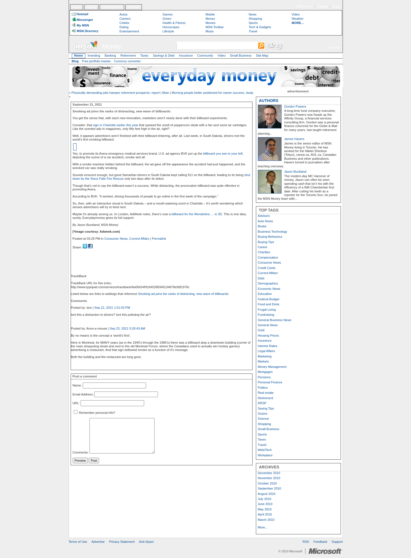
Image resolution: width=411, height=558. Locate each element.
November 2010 (269, 478)
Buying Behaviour (270, 236)
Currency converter (127, 61)
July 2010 (264, 499)
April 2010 (265, 514)
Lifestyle (134, 7)
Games (167, 14)
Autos (77, 7)
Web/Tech (265, 450)
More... (263, 527)
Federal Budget (269, 299)
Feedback (320, 541)
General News (268, 325)
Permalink (159, 238)
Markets (263, 361)
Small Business (240, 55)
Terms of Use (78, 541)
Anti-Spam (146, 541)
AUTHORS (268, 100)
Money (92, 7)
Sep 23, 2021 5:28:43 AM (127, 328)
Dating (123, 27)
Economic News (269, 288)
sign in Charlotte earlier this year (115, 125)
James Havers (294, 139)
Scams (262, 413)
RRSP (262, 403)
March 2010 (266, 519)
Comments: (81, 452)
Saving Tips (266, 408)
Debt (261, 278)
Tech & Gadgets (260, 27)
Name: (77, 385)
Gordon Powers (295, 106)
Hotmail (322, 6)
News (252, 14)
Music (210, 31)
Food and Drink (269, 304)
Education (265, 293)
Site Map (262, 55)
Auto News (265, 221)
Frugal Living (267, 309)
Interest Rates (268, 346)
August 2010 (267, 493)
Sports (253, 23)
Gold (261, 330)
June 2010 (265, 504)
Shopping (255, 18)
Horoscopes (170, 27)
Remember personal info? (94, 412)
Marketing (265, 356)
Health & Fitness (174, 23)
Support (337, 541)
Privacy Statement (122, 541)
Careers (125, 18)
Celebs (124, 23)
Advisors (264, 215)
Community (205, 55)
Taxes (144, 55)
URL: (76, 403)
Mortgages (265, 372)
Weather (297, 18)
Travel (253, 31)
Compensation (268, 257)
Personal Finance (270, 382)
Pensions (264, 377)
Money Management (272, 366)
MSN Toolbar (215, 27)
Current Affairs (139, 238)
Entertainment (112, 7)
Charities (264, 252)
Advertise (98, 541)
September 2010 (269, 488)
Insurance (186, 55)
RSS (306, 541)
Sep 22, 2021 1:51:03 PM (112, 307)
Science (263, 418)
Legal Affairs (266, 351)
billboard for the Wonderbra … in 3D (197, 214)
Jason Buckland (295, 171)
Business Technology (272, 231)
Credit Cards (267, 268)
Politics (263, 387)
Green (166, 18)
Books (262, 226)
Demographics (268, 283)
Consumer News (116, 238)
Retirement (128, 55)
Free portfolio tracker (96, 61)
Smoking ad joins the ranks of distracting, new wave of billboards (183, 293)
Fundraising (266, 314)
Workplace (265, 455)
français (334, 47)
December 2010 (269, 473)
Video (336, 6)
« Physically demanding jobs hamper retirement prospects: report (114, 92)
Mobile (210, 14)
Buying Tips (266, 242)
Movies (210, 23)
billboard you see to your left (222, 153)
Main (165, 92)
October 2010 (267, 483)
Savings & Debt (164, 55)
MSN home (305, 6)
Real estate (266, 392)
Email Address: (83, 394)
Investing (94, 55)
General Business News (274, 320)
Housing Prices (268, 335)
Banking (110, 55)
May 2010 (265, 509)
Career (262, 247)
